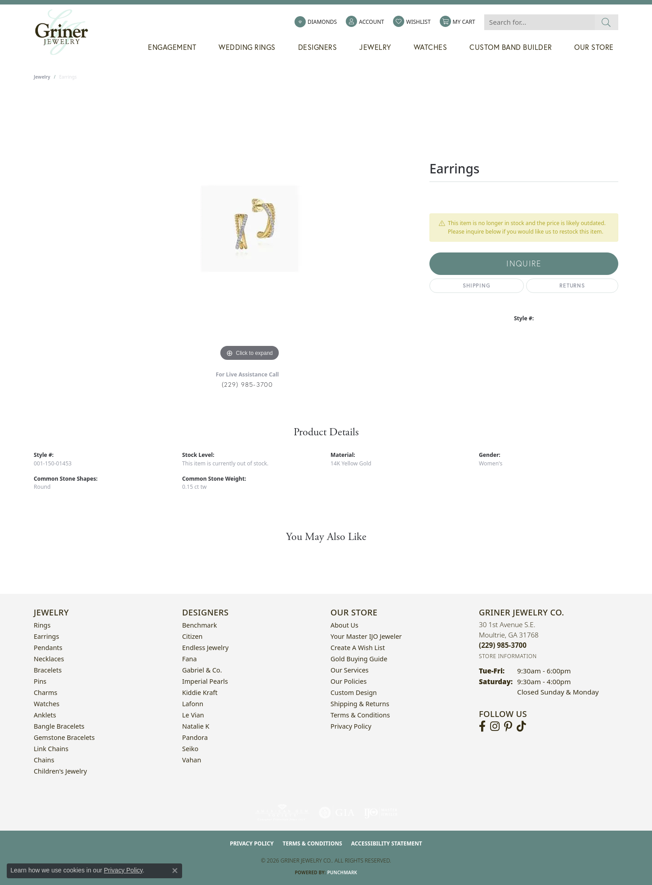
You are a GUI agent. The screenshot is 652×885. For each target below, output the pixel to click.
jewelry (42, 77)
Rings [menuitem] (42, 625)
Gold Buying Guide (358, 659)
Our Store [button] (594, 47)
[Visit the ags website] (282, 812)
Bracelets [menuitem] (48, 670)
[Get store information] (508, 656)
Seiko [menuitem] (190, 748)
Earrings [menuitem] (46, 636)
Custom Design (353, 692)
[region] (249, 228)
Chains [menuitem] (44, 760)
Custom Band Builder (510, 47)
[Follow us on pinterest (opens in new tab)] (508, 726)
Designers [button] (317, 47)
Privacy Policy (350, 726)
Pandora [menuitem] (195, 737)
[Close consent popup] (175, 870)
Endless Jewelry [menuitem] (205, 647)
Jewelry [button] (375, 47)
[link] (316, 22)
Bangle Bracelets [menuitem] (59, 726)
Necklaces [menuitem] (49, 659)
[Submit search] (606, 22)
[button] (365, 22)
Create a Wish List (357, 647)
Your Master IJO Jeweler (366, 636)
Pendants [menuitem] (48, 647)
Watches (430, 47)
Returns (572, 285)
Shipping (476, 285)
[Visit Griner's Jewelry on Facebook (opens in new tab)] (482, 726)
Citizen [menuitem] (192, 636)
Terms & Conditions (360, 715)
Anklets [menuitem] (45, 715)
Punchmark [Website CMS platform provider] (342, 872)
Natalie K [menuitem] (195, 726)
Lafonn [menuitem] (192, 703)
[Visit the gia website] (337, 812)
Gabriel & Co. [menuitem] (202, 670)
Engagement (172, 47)
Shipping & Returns (359, 703)
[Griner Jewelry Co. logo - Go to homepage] (66, 32)
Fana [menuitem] (189, 659)
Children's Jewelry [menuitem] (60, 771)
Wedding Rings (247, 47)
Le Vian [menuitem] (193, 715)
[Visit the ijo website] (380, 812)
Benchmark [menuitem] (199, 625)
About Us (344, 625)
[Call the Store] (503, 645)
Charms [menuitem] (45, 692)
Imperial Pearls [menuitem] (205, 681)
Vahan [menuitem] (191, 760)
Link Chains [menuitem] (51, 748)
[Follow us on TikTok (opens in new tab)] (521, 726)
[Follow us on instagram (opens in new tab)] (495, 726)
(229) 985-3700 (247, 384)
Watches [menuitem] (46, 703)
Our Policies (348, 681)
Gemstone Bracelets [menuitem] (64, 737)
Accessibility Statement (386, 843)
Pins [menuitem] (40, 681)
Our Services (349, 670)
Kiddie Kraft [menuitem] (200, 692)
